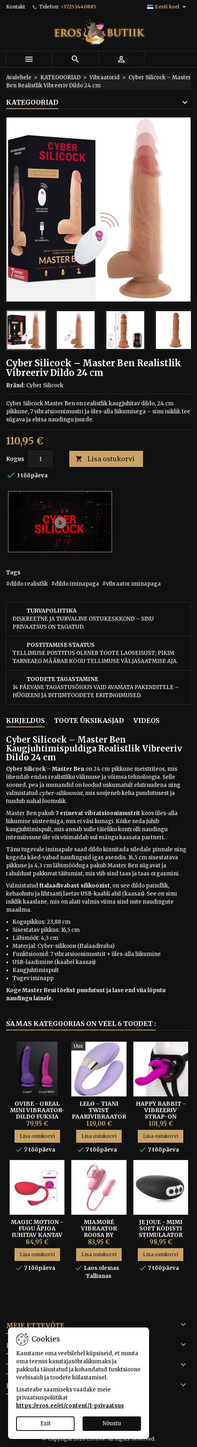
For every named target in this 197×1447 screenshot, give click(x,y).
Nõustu (112, 1423)
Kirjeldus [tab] (25, 720)
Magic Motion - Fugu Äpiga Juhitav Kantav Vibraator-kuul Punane (37, 1234)
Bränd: (15, 385)
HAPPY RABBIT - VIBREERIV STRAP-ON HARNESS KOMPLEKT (161, 1116)
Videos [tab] (146, 720)
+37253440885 (78, 7)
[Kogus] (40, 459)
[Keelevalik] (167, 7)
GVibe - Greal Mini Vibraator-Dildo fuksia (37, 1110)
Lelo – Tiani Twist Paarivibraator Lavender (99, 1113)
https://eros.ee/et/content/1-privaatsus (70, 1405)
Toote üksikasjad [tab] (89, 720)
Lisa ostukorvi (105, 459)
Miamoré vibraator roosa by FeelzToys (99, 1231)
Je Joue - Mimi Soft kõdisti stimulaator (160, 1228)
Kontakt (15, 7)
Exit (45, 1423)
